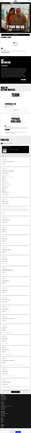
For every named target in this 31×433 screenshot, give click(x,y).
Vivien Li (4, 228)
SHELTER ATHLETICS (7, 268)
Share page (15, 45)
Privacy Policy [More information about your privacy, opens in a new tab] (13, 430)
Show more (15, 390)
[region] (15, 430)
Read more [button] (24, 79)
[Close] (30, 429)
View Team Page (15, 108)
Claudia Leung (11, 104)
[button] (1, 1)
